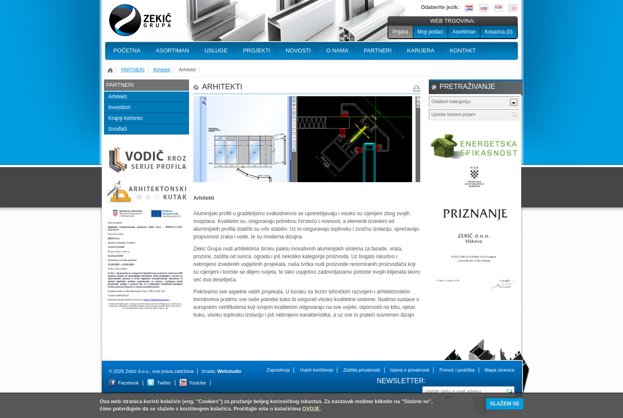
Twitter (164, 382)
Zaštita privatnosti (361, 369)
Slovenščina (484, 8)
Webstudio (229, 371)
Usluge (216, 50)
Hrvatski (469, 8)
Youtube (197, 382)
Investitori (119, 107)
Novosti (298, 50)
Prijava (401, 32)
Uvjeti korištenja (316, 369)
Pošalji (509, 391)
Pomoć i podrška (457, 369)
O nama (337, 50)
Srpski (498, 8)
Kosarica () (499, 32)
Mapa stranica (499, 369)
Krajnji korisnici (125, 118)
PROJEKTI (256, 50)
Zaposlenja (278, 369)
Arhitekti (162, 69)
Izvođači (117, 129)
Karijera (420, 50)
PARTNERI (378, 50)
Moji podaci (431, 32)
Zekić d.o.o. (140, 20)
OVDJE (311, 409)
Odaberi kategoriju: (451, 101)
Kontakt (463, 50)
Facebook (128, 382)
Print (416, 88)
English (513, 8)
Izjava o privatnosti (409, 369)
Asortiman (464, 32)
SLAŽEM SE (504, 404)
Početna (126, 50)
